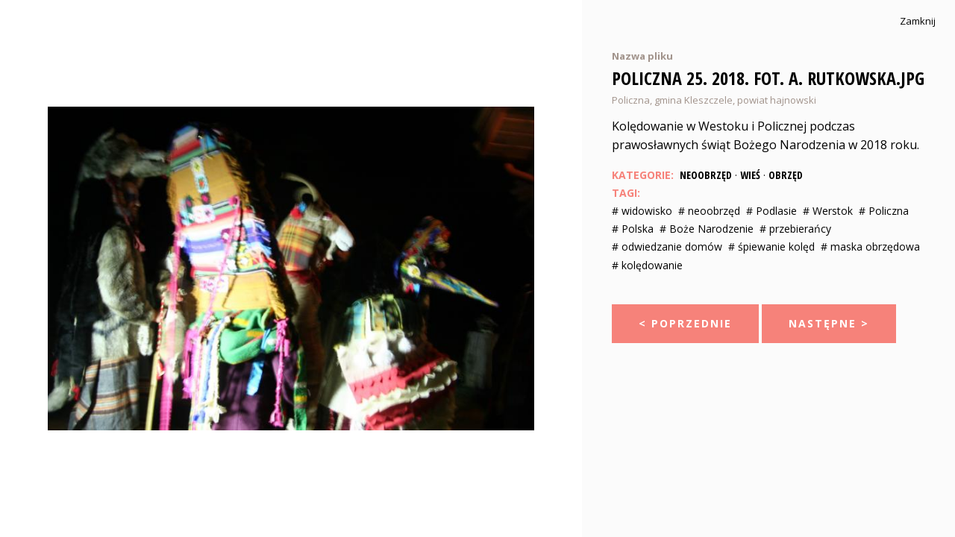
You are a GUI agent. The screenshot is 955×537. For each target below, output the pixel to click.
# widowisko (642, 211)
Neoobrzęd (706, 175)
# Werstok (828, 211)
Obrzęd (785, 175)
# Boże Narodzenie (707, 229)
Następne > (829, 323)
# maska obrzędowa (870, 246)
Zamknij (918, 21)
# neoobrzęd (709, 211)
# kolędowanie (647, 265)
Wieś (750, 175)
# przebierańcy (795, 229)
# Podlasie (771, 211)
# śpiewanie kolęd (771, 246)
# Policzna (884, 211)
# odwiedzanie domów (667, 246)
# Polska (633, 229)
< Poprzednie (685, 323)
